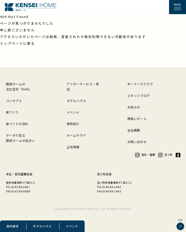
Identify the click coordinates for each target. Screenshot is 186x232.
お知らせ (133, 107)
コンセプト (14, 100)
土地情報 (73, 147)
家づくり (12, 112)
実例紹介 (73, 124)
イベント (72, 226)
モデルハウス (42, 226)
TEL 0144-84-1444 (109, 187)
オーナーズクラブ (140, 84)
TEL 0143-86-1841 (18, 187)
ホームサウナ (76, 135)
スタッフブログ (138, 95)
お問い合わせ (137, 142)
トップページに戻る (17, 43)
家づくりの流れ (17, 124)
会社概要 (133, 130)
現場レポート (137, 118)
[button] (177, 7)
